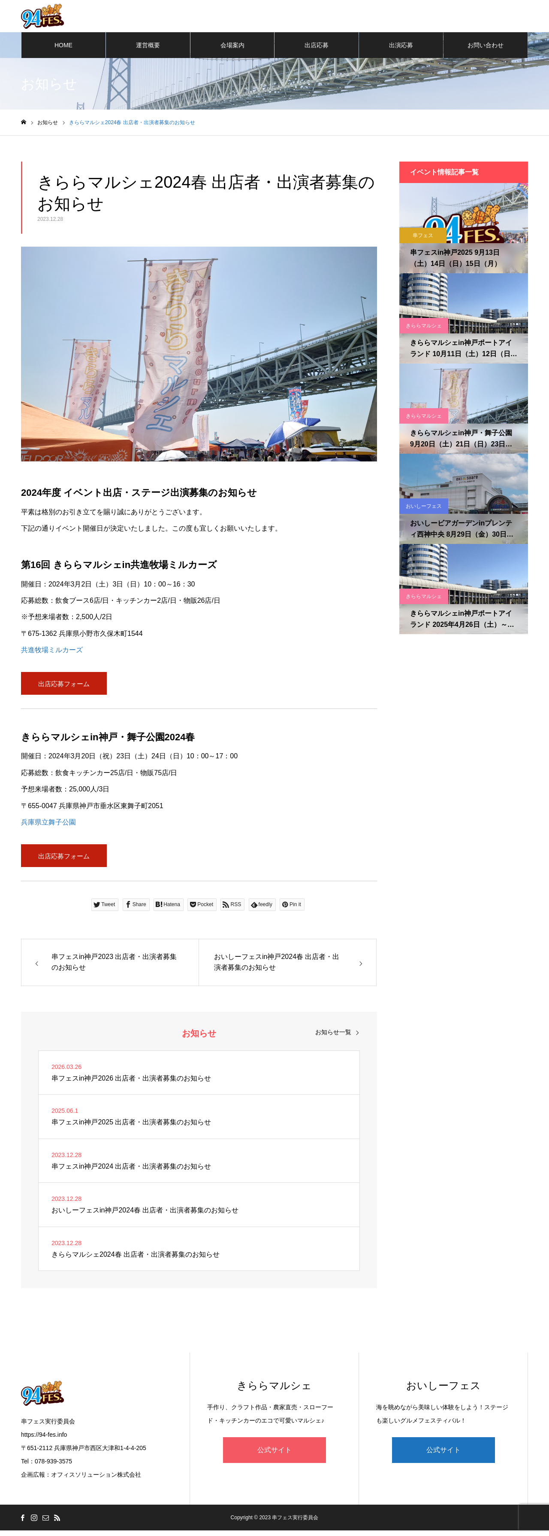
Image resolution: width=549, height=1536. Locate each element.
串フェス (423, 238)
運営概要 (148, 47)
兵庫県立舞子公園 (48, 825)
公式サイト (274, 1455)
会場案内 (232, 47)
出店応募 (317, 47)
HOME (63, 47)
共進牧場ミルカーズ (52, 652)
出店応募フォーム (63, 686)
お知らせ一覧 (333, 1037)
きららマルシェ (424, 328)
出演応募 (401, 47)
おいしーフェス (424, 508)
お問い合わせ (486, 47)
